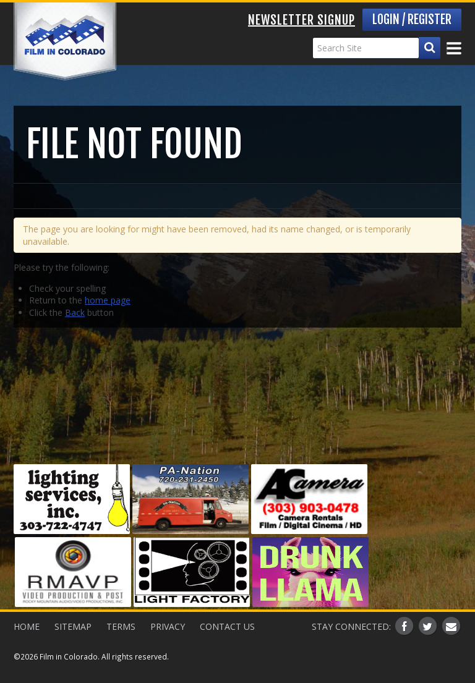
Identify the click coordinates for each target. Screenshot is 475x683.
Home (27, 626)
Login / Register (411, 19)
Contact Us (227, 626)
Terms (120, 626)
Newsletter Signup (301, 20)
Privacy (167, 626)
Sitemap (73, 626)
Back (75, 312)
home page (108, 300)
